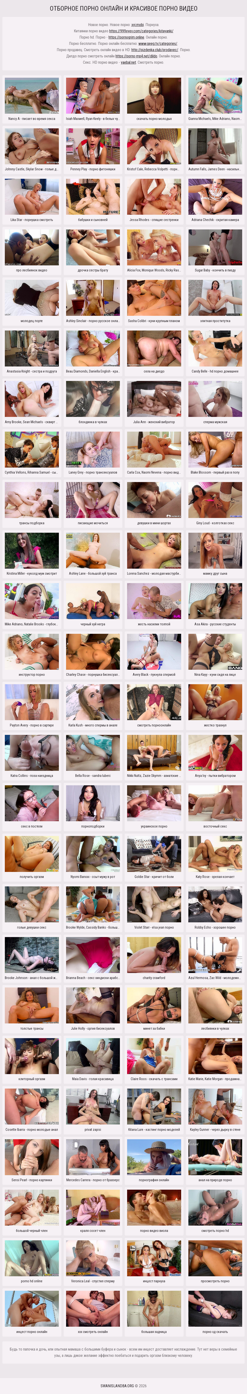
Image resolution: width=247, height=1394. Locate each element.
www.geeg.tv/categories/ (157, 43)
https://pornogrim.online (126, 37)
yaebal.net (128, 62)
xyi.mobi (137, 24)
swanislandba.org (117, 1386)
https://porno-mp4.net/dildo (136, 56)
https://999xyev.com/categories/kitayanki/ (141, 31)
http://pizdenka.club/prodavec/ (154, 50)
